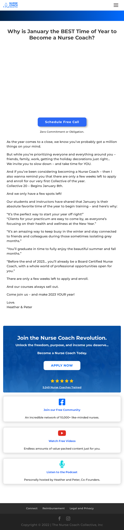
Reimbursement (54, 508)
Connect (32, 508)
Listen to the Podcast (62, 472)
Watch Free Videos (62, 441)
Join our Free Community (62, 410)
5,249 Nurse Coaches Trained (62, 387)
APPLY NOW (62, 365)
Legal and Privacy (82, 508)
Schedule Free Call (62, 122)
